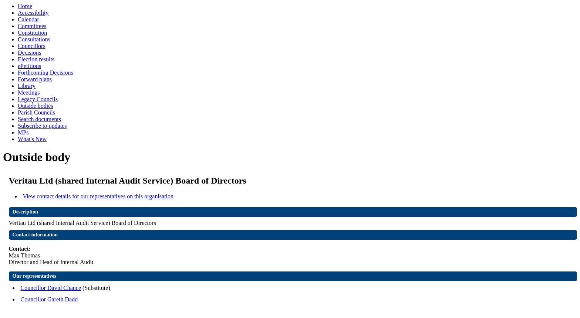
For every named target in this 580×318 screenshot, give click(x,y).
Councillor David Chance (51, 288)
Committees (32, 26)
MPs (23, 132)
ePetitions (29, 66)
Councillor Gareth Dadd (49, 299)
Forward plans (35, 79)
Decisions (29, 52)
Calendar (28, 19)
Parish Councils (36, 112)
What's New (32, 139)
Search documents (39, 119)
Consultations (34, 39)
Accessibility (33, 13)
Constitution (32, 33)
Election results (36, 59)
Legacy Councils (38, 99)
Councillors (31, 46)
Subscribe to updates (42, 126)
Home (25, 6)
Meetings (29, 92)
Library (27, 86)
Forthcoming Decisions (45, 72)
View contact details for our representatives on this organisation (98, 196)
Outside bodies (35, 106)
